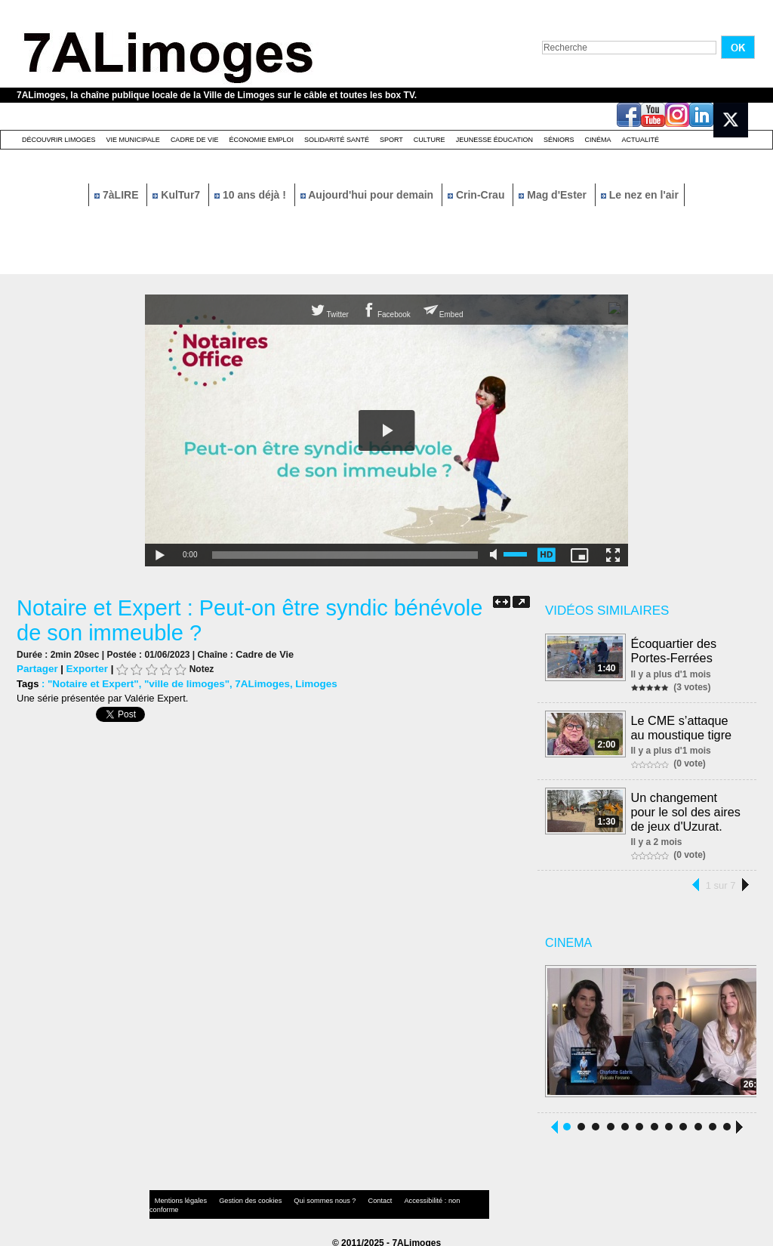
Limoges (307, 683)
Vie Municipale (133, 139)
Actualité (641, 139)
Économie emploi (261, 139)
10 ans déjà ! (251, 195)
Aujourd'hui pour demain (368, 195)
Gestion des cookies (240, 1196)
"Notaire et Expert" (91, 683)
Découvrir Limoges (59, 139)
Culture (429, 139)
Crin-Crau (477, 195)
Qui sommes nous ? (306, 1196)
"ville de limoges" (182, 683)
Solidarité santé (336, 139)
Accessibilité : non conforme (416, 1196)
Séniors (559, 139)
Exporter (85, 668)
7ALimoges (255, 683)
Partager (37, 668)
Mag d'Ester (554, 195)
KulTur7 (177, 195)
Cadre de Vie (195, 139)
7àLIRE (117, 195)
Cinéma (598, 139)
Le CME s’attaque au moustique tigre (688, 725)
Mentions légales (178, 1196)
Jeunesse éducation (494, 139)
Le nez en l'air (640, 195)
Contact (356, 1196)
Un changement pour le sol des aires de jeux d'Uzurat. (688, 808)
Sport (391, 139)
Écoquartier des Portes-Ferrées (674, 650)
